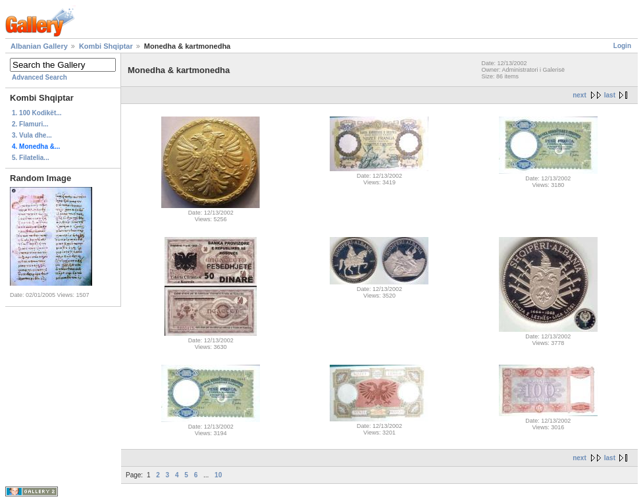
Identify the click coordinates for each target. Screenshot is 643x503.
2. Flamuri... (30, 124)
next (579, 95)
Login (622, 45)
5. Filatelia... (30, 157)
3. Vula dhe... (32, 135)
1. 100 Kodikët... (37, 113)
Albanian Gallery (39, 46)
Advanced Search (39, 77)
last (609, 95)
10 (218, 475)
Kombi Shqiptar (106, 46)
